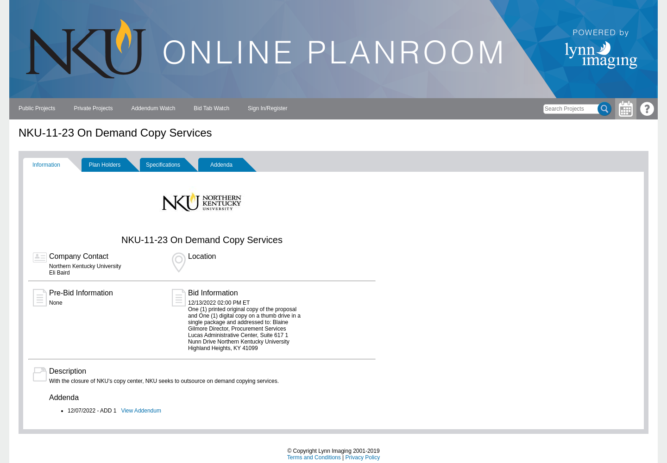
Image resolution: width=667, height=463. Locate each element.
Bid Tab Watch (211, 108)
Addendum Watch (153, 108)
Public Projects (37, 108)
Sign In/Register (267, 108)
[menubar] (152, 108)
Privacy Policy (363, 457)
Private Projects (93, 108)
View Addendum (141, 410)
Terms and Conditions (314, 457)
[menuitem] (36, 108)
